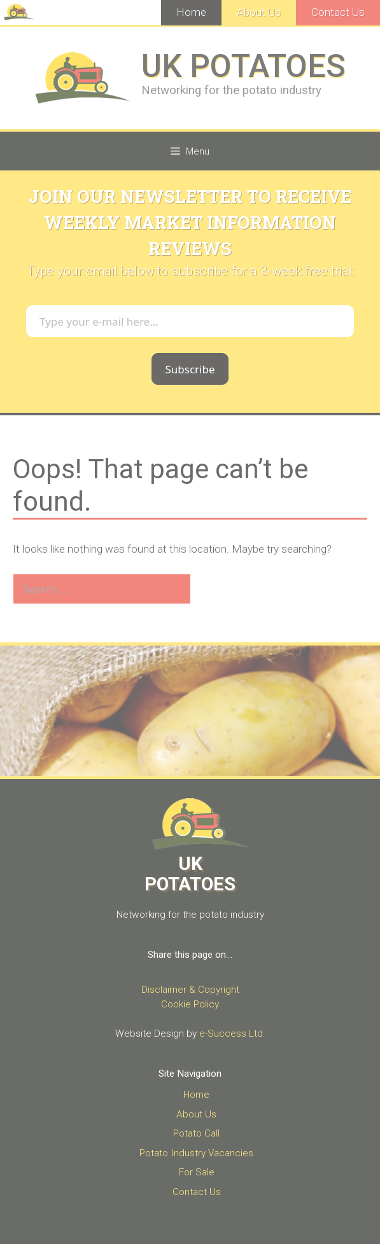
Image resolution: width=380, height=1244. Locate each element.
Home (191, 12)
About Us (259, 12)
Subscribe (190, 369)
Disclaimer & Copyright (190, 989)
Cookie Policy (190, 1004)
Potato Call (196, 1133)
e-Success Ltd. (232, 1033)
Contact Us (338, 12)
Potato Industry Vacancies (196, 1153)
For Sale (197, 1172)
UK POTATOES (243, 66)
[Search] (212, 589)
